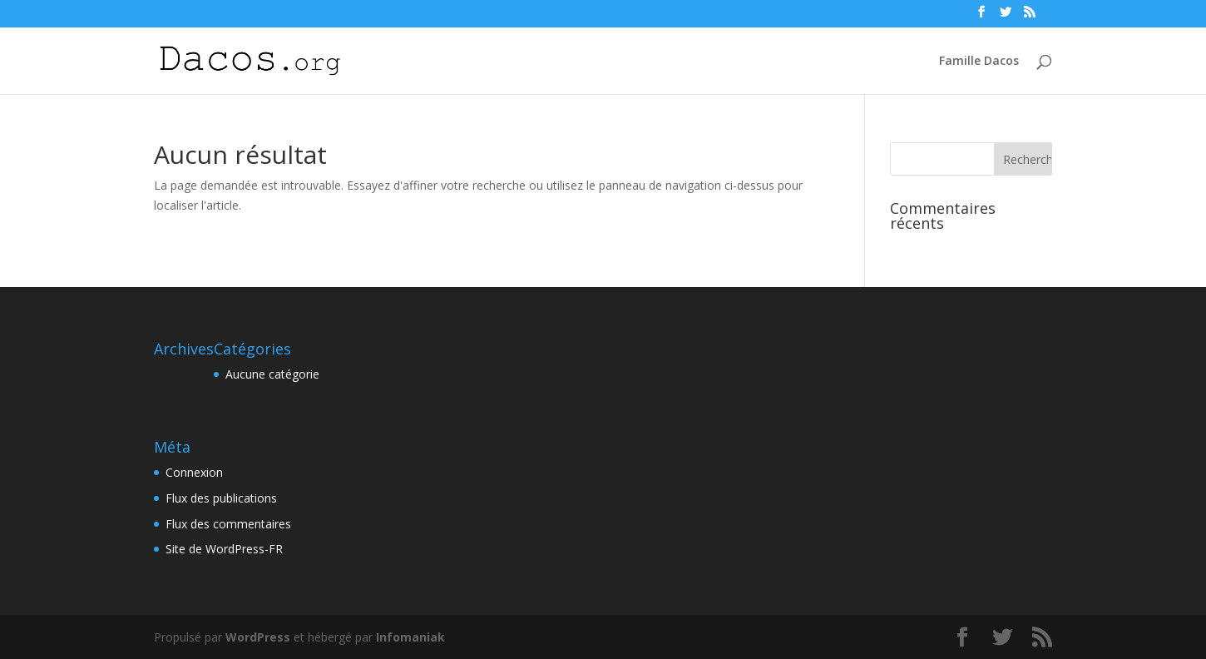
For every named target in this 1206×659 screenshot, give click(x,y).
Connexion (194, 472)
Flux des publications (221, 498)
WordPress (257, 637)
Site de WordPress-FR (224, 549)
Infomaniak (410, 637)
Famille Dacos (979, 61)
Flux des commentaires (228, 524)
